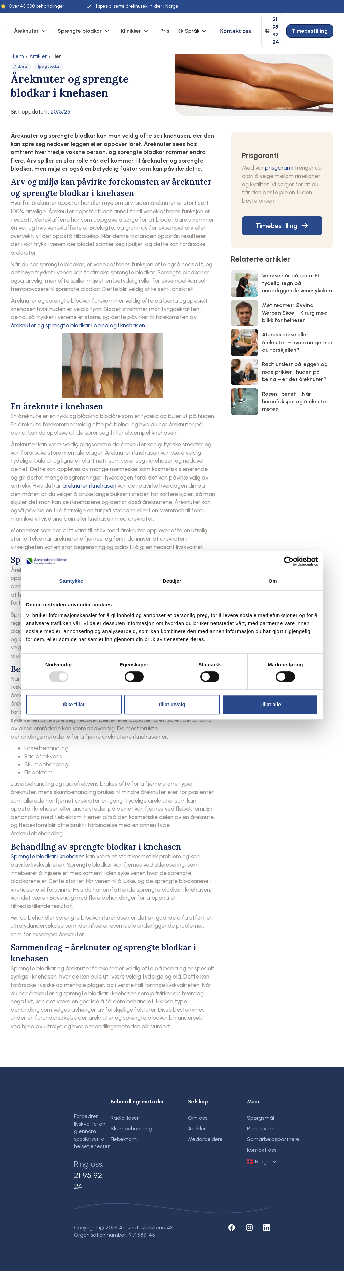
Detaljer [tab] (172, 581)
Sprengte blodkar (80, 31)
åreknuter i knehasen (89, 485)
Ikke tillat (73, 704)
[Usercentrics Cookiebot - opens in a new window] (288, 561)
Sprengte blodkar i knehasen (48, 856)
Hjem (17, 56)
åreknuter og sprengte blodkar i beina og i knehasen (78, 325)
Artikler (38, 56)
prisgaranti (279, 167)
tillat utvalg (172, 704)
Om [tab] (272, 581)
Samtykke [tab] (71, 581)
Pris (164, 31)
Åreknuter (26, 31)
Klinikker (131, 31)
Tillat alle (270, 704)
